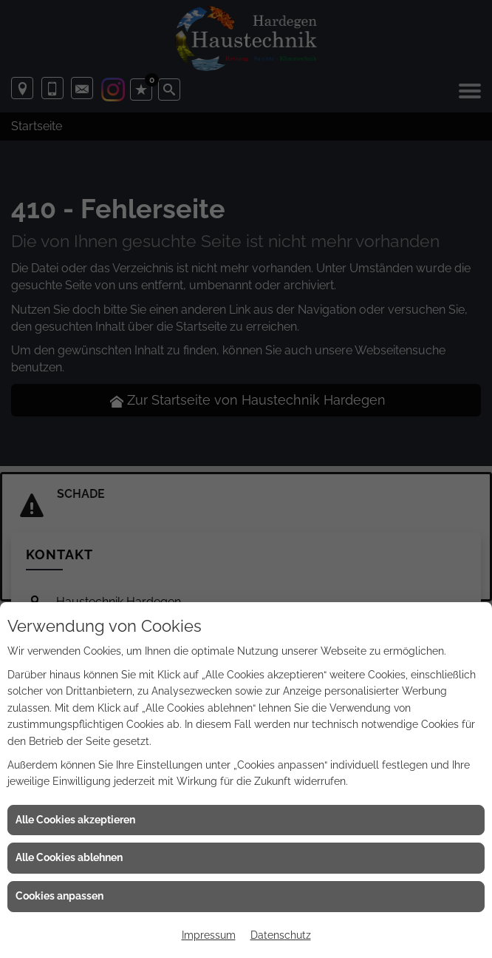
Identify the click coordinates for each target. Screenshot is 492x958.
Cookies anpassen (59, 896)
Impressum (209, 935)
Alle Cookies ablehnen (69, 857)
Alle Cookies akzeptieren (75, 820)
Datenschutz (280, 935)
